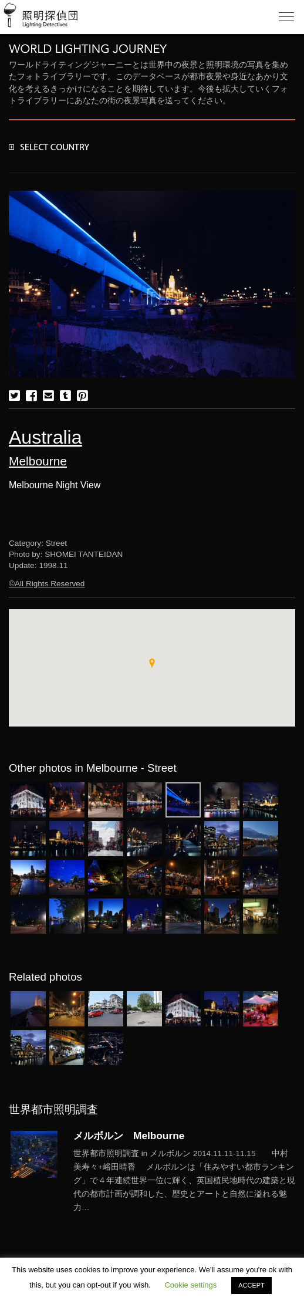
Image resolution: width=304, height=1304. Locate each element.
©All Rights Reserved (47, 583)
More (184, 1181)
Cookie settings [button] (190, 1285)
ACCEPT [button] (251, 1285)
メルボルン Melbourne (128, 1135)
